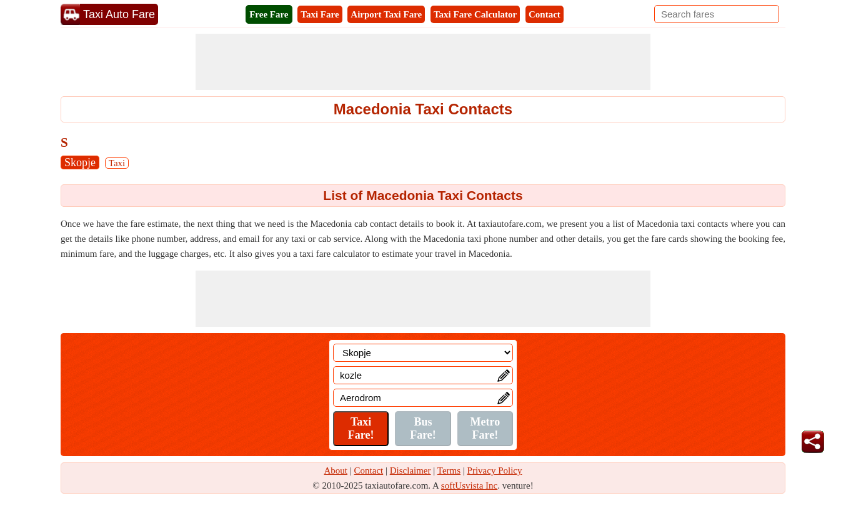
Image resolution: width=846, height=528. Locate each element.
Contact (544, 14)
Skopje (80, 162)
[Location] (423, 353)
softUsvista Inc (469, 486)
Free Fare (268, 14)
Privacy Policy (494, 471)
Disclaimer (410, 471)
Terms (448, 471)
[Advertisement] (423, 62)
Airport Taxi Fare (386, 14)
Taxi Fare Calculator (475, 14)
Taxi (117, 163)
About (336, 471)
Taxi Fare (320, 14)
